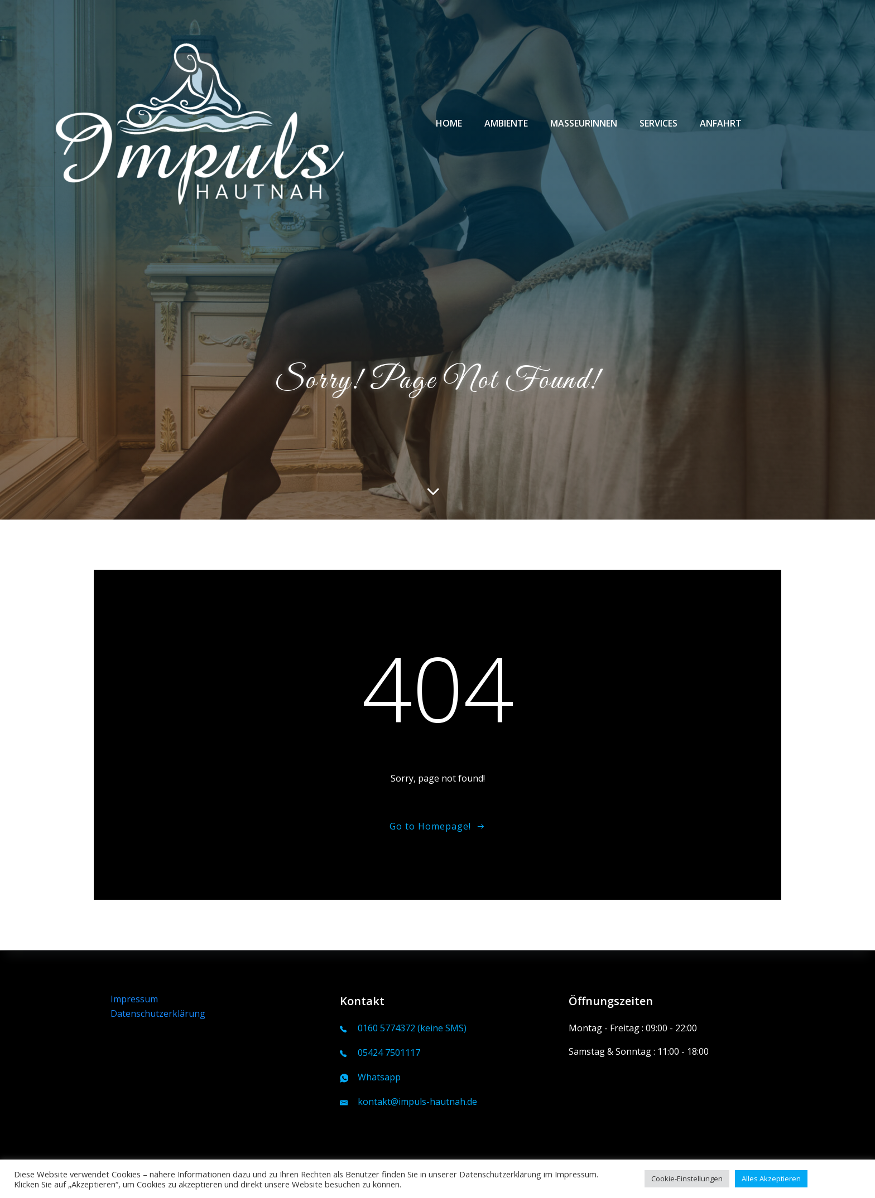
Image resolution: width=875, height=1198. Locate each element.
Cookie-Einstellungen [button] (687, 1178)
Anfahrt (721, 123)
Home (449, 123)
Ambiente (506, 123)
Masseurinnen (583, 123)
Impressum (134, 999)
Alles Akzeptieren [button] (771, 1178)
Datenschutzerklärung (157, 1013)
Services (658, 123)
